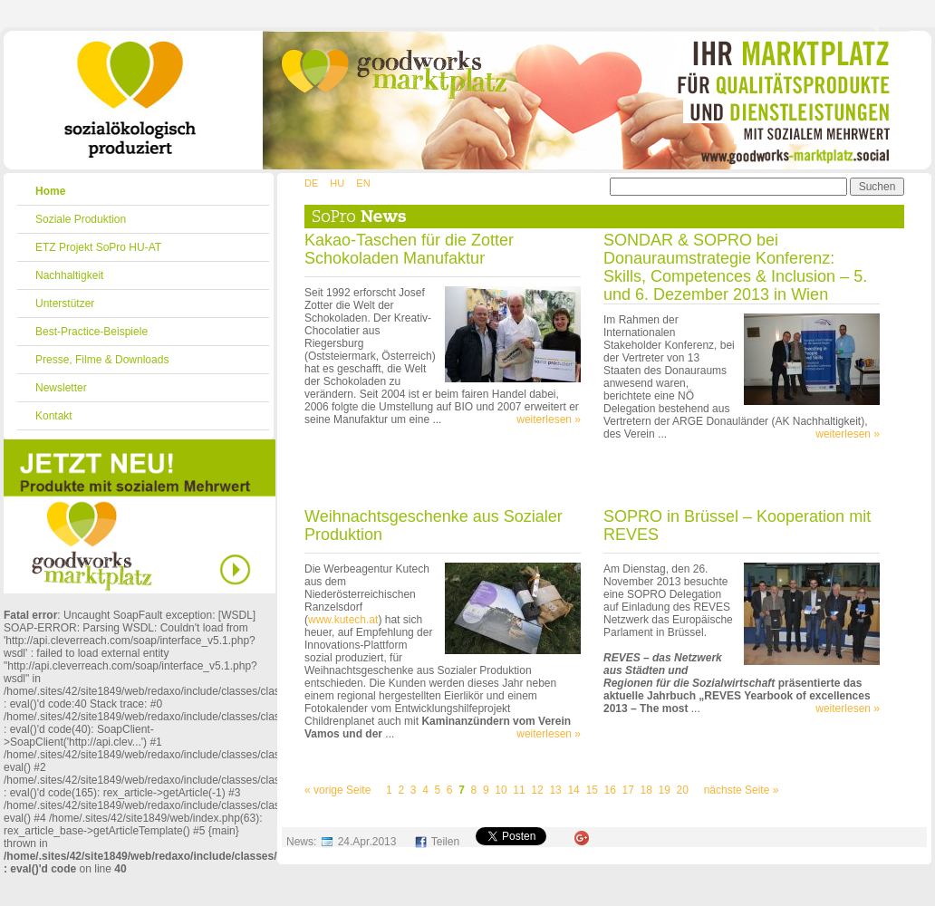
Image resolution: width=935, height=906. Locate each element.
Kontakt (53, 416)
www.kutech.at (343, 619)
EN (363, 183)
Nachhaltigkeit (69, 275)
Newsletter (61, 387)
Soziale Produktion (80, 219)
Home (50, 191)
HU (337, 183)
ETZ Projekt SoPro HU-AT (98, 247)
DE (311, 183)
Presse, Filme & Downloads (102, 359)
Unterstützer (64, 303)
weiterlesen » (548, 419)
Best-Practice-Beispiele (91, 331)
